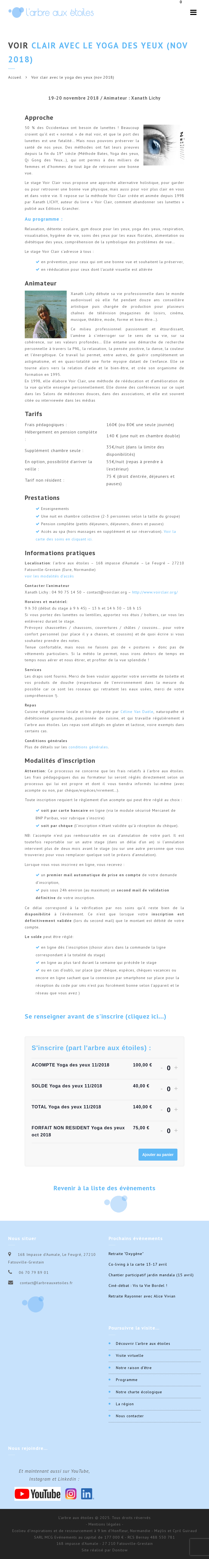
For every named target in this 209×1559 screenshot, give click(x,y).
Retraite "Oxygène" (126, 1253)
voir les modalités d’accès (49, 576)
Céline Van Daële (137, 711)
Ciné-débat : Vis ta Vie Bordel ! (138, 1285)
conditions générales (88, 747)
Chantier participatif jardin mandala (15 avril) (151, 1274)
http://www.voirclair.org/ (155, 592)
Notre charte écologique (139, 1391)
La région (125, 1403)
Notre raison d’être (134, 1367)
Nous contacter (130, 1415)
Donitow (120, 1550)
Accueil (14, 77)
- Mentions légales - (105, 1524)
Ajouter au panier (158, 1154)
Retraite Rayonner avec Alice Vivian (142, 1296)
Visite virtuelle (130, 1355)
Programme (127, 1379)
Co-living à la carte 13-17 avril (138, 1264)
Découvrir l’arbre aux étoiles (143, 1343)
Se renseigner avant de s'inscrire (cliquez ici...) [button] (96, 1016)
